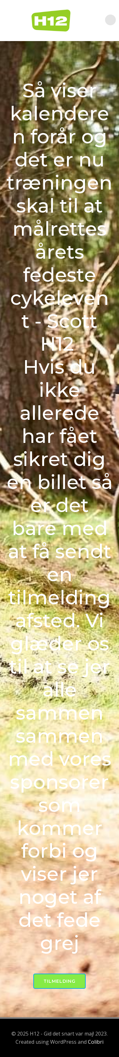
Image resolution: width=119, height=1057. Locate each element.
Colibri (95, 1041)
